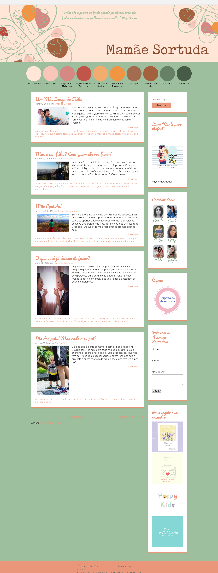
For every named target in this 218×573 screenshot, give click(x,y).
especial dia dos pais (77, 399)
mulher (90, 321)
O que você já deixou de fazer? (62, 258)
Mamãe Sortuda (107, 561)
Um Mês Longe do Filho (58, 99)
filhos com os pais (93, 318)
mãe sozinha (61, 321)
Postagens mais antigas (130, 416)
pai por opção (96, 399)
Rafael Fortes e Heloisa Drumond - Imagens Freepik (115, 564)
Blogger (135, 561)
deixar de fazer (43, 318)
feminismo (40, 183)
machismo (90, 238)
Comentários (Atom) (51, 423)
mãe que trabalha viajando (82, 133)
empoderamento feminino (48, 238)
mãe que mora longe (87, 183)
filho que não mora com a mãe (93, 131)
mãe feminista (119, 318)
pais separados (123, 186)
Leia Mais (133, 127)
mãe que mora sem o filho (112, 183)
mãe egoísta (102, 238)
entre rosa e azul (57, 399)
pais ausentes (130, 399)
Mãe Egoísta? (48, 206)
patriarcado (129, 241)
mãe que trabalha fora (55, 133)
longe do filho (117, 131)
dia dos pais (41, 399)
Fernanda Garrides (62, 103)
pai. (120, 399)
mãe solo (49, 321)
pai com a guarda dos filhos (100, 186)
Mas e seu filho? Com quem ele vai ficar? (73, 154)
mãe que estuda (118, 238)
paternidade (41, 189)
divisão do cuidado (61, 318)
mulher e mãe (98, 241)
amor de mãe (42, 131)
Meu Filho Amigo (105, 133)
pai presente (111, 399)
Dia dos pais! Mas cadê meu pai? (65, 338)
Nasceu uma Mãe (124, 133)
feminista (51, 183)
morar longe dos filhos (54, 186)
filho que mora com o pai (63, 131)
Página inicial (74, 416)
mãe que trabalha (63, 241)
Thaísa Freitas (62, 343)
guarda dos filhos (66, 183)
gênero (107, 318)
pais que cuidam (103, 321)
